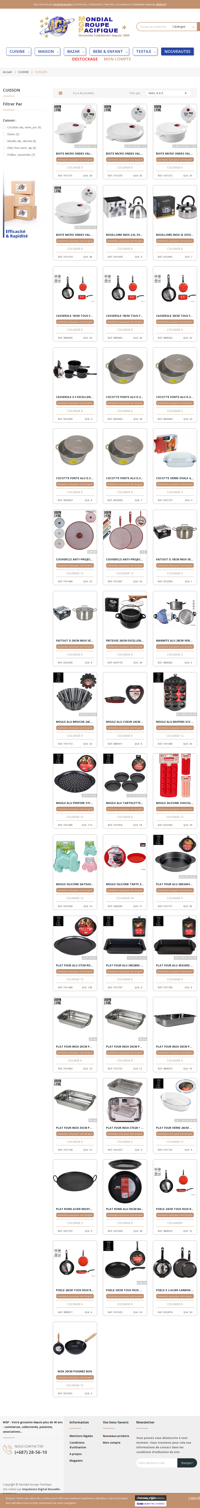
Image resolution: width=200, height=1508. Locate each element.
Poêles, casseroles (21, 155)
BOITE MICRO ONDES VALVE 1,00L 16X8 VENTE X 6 (75, 153)
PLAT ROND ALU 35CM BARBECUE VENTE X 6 (125, 1209)
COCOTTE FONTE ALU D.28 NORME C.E (175, 397)
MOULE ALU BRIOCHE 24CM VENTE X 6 (75, 722)
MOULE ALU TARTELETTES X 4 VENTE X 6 (125, 803)
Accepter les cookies (151, 1503)
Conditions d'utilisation (78, 1445)
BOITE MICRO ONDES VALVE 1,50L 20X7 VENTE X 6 (175, 153)
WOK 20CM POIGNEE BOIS (75, 1371)
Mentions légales (81, 1436)
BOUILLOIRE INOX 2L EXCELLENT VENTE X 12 (175, 235)
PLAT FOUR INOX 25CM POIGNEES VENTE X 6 (75, 1046)
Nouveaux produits (116, 1436)
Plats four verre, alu (21, 148)
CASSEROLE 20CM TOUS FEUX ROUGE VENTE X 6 (175, 316)
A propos (76, 1454)
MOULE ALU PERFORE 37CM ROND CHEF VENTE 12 (75, 803)
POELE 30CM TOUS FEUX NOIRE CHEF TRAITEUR (125, 1290)
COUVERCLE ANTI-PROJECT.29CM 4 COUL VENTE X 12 (75, 559)
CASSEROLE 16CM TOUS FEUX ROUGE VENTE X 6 (75, 316)
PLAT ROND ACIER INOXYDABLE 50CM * (75, 1209)
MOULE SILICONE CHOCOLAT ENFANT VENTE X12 (175, 803)
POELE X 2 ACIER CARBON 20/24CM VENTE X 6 (175, 1290)
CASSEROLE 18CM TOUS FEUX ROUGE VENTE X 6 (125, 316)
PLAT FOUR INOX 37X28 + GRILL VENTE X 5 (125, 1128)
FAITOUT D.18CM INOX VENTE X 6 (175, 559)
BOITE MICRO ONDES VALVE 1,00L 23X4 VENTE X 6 (125, 153)
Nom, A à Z (168, 93)
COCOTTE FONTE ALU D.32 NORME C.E (125, 478)
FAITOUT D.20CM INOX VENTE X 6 (75, 640)
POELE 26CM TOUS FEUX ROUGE (75, 1290)
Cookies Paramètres (151, 1498)
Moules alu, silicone (21, 141)
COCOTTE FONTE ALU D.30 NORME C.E (75, 478)
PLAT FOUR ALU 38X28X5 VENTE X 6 (125, 965)
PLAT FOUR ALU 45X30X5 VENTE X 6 (175, 965)
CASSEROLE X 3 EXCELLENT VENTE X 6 (75, 397)
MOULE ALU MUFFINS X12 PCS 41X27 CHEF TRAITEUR (175, 722)
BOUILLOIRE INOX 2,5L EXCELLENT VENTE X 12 (125, 235)
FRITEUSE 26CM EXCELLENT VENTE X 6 (125, 640)
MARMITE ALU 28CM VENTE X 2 (175, 640)
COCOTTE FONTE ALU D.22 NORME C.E (125, 397)
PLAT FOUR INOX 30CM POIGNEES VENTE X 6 (125, 1046)
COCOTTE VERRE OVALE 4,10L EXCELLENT (175, 478)
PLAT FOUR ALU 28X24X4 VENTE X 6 (175, 884)
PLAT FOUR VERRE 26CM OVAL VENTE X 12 (175, 1128)
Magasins (76, 1460)
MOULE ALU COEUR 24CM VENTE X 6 (125, 722)
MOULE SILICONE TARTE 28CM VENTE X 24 (125, 884)
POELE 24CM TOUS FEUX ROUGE (175, 1209)
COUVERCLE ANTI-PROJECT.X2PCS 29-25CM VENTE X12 (125, 559)
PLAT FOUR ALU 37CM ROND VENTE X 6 (75, 965)
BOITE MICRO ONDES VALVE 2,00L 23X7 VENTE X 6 (75, 235)
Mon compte (111, 1442)
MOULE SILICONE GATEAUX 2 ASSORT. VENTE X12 (75, 884)
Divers (13, 134)
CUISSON (11, 90)
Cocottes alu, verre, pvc (24, 127)
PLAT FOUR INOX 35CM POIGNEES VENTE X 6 (75, 1128)
